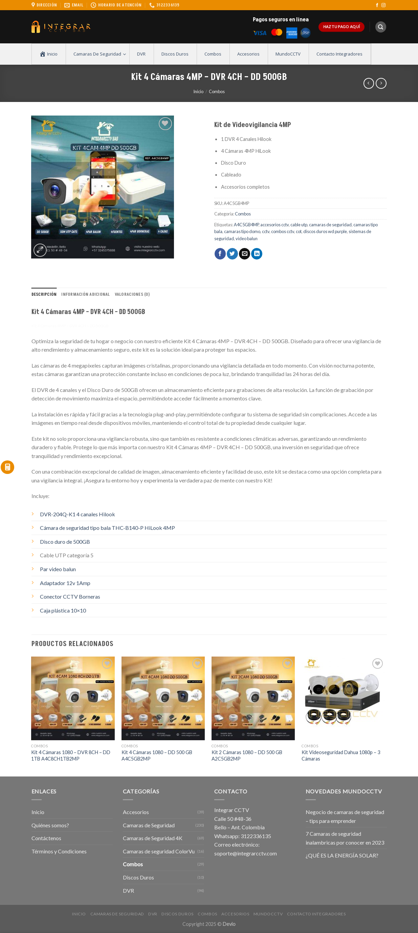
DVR (128, 890)
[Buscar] (380, 27)
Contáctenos (46, 838)
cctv (265, 231)
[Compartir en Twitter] (232, 254)
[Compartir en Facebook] (220, 254)
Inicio (198, 91)
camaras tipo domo (242, 231)
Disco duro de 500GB (65, 541)
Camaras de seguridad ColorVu (159, 851)
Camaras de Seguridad (149, 825)
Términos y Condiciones (59, 851)
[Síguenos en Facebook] (377, 5)
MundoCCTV (268, 913)
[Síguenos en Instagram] (383, 5)
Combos (217, 91)
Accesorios (136, 812)
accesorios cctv (274, 224)
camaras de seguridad (330, 224)
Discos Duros (138, 877)
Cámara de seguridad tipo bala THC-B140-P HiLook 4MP (107, 527)
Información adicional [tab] (85, 294)
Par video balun (58, 569)
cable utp (298, 224)
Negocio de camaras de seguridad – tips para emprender (345, 816)
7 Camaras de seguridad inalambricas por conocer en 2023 (345, 838)
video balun (247, 238)
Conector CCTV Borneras (70, 596)
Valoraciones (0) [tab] (132, 294)
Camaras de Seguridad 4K (152, 838)
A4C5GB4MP (246, 224)
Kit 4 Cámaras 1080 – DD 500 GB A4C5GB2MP (157, 755)
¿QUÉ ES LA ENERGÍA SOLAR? (342, 855)
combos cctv (282, 231)
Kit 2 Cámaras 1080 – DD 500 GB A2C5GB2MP (247, 755)
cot (299, 231)
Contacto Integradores (316, 913)
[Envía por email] (244, 254)
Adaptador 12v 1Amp (65, 583)
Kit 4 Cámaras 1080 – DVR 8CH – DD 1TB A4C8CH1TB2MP (70, 755)
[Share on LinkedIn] (256, 254)
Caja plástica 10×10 (63, 610)
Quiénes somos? (50, 825)
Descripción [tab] (44, 294)
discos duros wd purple (325, 231)
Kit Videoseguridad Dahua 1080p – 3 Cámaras (341, 755)
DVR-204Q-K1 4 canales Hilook (77, 514)
